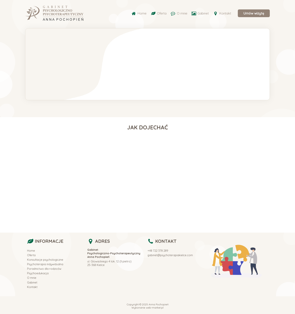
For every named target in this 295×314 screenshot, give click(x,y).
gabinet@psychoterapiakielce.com (170, 255)
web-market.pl (154, 307)
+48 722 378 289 (158, 250)
